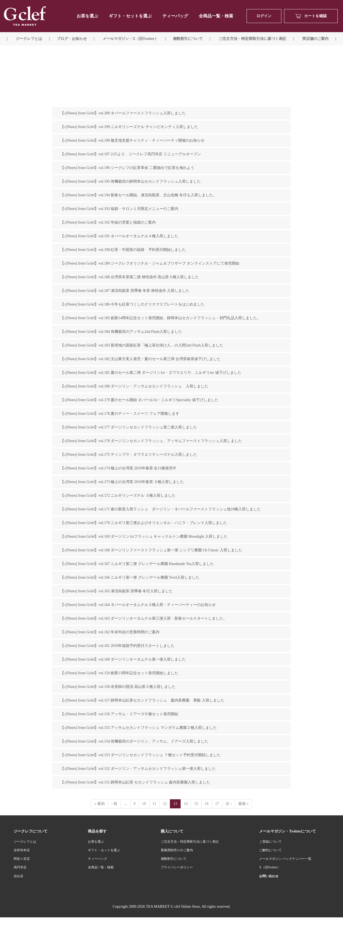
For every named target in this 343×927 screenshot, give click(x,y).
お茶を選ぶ (96, 841)
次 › (229, 804)
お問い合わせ (268, 876)
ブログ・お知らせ (72, 39)
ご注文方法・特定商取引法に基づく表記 (190, 841)
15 (196, 804)
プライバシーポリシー (177, 867)
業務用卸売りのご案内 (177, 850)
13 (175, 804)
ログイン (263, 16)
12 (165, 804)
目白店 (18, 876)
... (125, 804)
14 (186, 804)
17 (217, 804)
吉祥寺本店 (22, 850)
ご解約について (270, 850)
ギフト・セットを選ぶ (130, 16)
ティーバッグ (175, 16)
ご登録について (270, 841)
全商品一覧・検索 (216, 16)
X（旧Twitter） (269, 867)
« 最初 (99, 804)
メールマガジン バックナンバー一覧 (285, 859)
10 (144, 804)
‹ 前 (114, 804)
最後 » (243, 804)
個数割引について (188, 39)
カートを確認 (311, 16)
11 (154, 804)
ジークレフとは (25, 841)
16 (206, 804)
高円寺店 (20, 867)
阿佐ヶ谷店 (22, 859)
